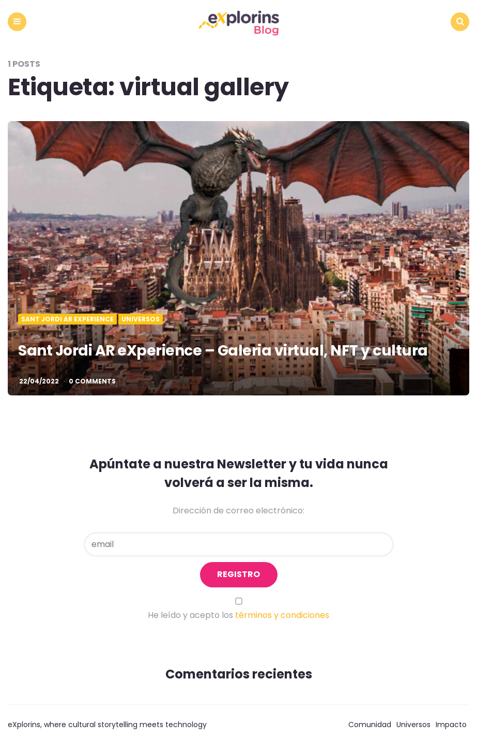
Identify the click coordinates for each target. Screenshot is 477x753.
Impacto (451, 724)
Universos (140, 319)
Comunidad (369, 724)
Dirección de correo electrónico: (238, 510)
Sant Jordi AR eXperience (67, 319)
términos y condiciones (282, 615)
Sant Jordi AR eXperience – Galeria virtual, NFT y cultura (223, 351)
